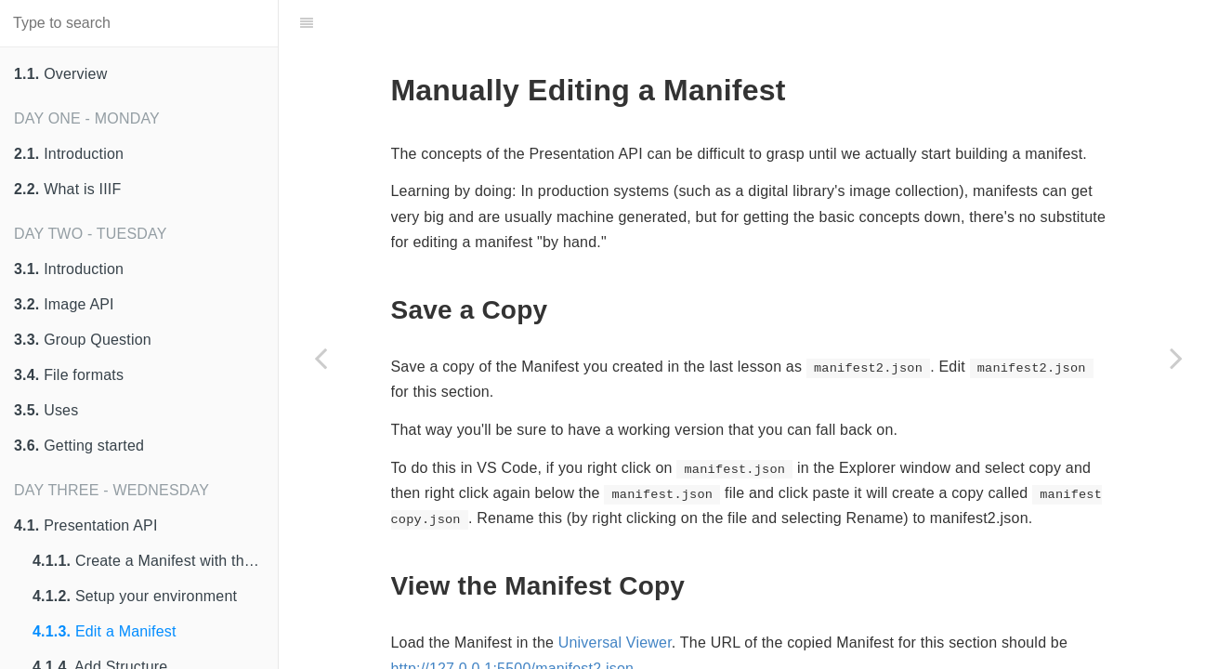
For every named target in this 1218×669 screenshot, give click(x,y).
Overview (60, 74)
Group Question (82, 340)
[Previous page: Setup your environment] (320, 357)
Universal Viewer (615, 642)
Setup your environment (135, 596)
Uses (46, 410)
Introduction (69, 154)
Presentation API (86, 525)
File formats (69, 375)
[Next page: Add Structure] (1176, 357)
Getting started (79, 445)
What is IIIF (67, 189)
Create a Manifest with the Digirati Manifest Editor (155, 561)
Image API (64, 304)
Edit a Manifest (105, 631)
